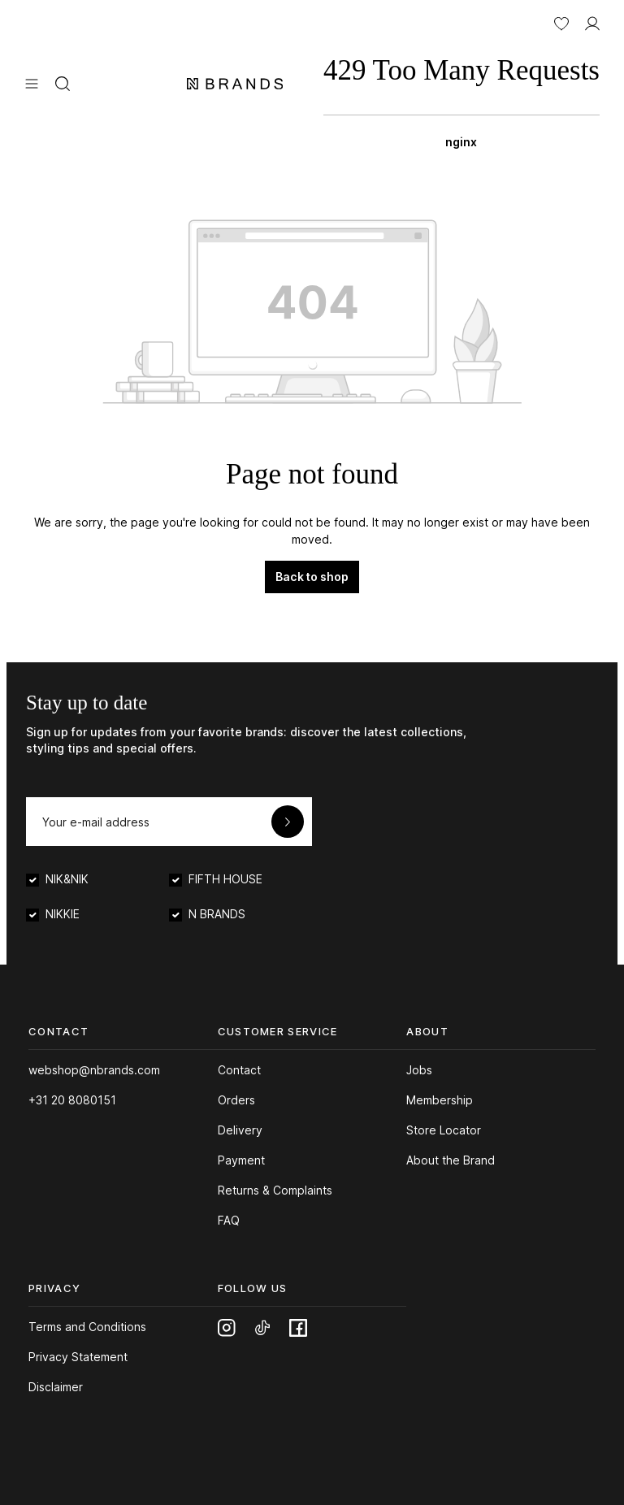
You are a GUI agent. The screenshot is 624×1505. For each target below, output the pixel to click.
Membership (439, 1100)
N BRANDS (216, 914)
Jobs (419, 1070)
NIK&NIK (67, 879)
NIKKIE (63, 914)
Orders (236, 1100)
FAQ (229, 1220)
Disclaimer (55, 1387)
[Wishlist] (561, 22)
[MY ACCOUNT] (592, 22)
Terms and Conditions (87, 1327)
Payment (241, 1160)
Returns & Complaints (275, 1190)
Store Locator (443, 1130)
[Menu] (31, 82)
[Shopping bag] (461, 97)
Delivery (240, 1130)
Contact (239, 1070)
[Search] (62, 82)
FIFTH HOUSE (225, 879)
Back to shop (312, 576)
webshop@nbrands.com (94, 1070)
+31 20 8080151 (72, 1100)
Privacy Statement (78, 1357)
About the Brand (450, 1160)
